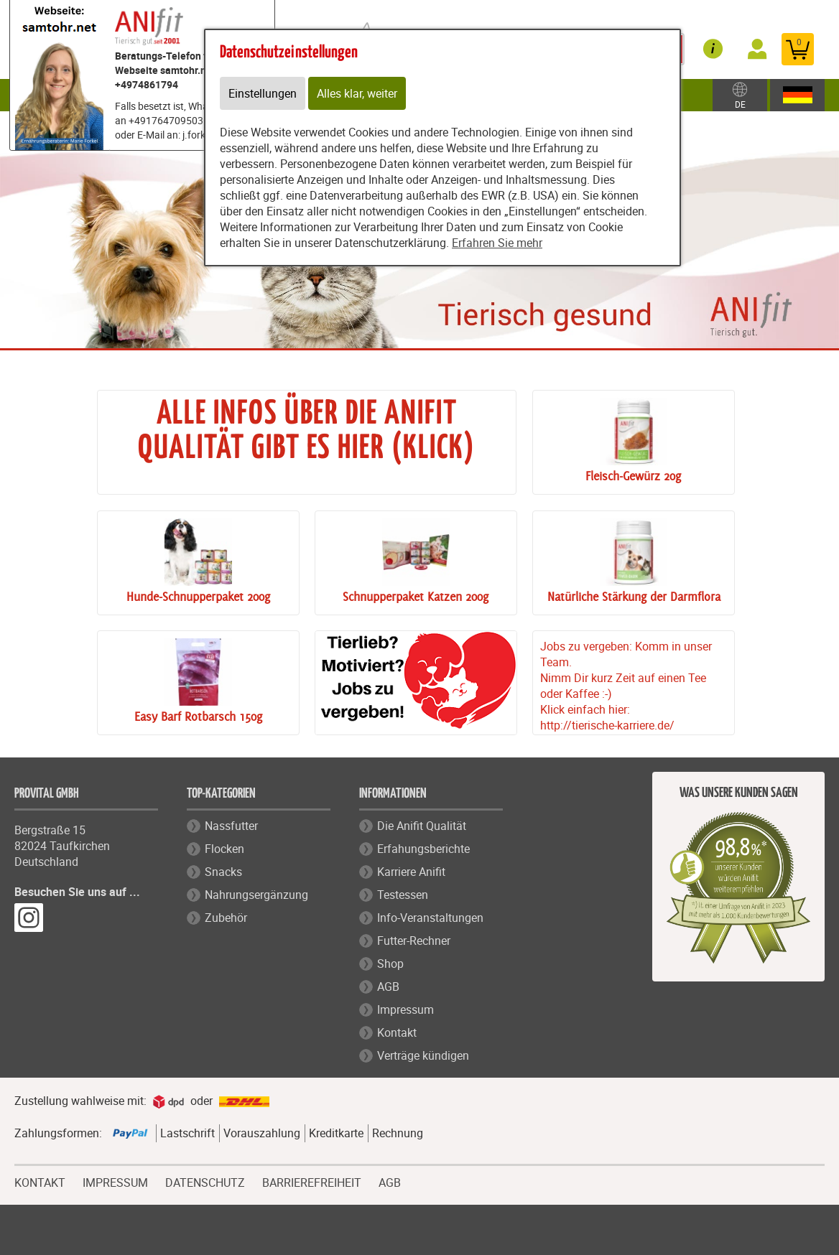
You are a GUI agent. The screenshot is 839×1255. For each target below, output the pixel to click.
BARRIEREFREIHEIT (311, 1181)
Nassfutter (231, 826)
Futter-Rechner (413, 940)
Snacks (223, 872)
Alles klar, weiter (357, 93)
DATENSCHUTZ (205, 1181)
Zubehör (226, 917)
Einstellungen (262, 93)
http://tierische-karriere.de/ (607, 725)
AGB (388, 986)
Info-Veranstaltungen (430, 917)
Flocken (224, 849)
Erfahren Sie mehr (497, 243)
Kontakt (397, 1032)
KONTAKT (39, 1181)
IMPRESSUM (115, 1181)
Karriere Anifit (411, 872)
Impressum (405, 1009)
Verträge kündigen (423, 1055)
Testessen (402, 894)
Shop (390, 963)
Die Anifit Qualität (421, 826)
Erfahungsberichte (423, 849)
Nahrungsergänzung (256, 894)
